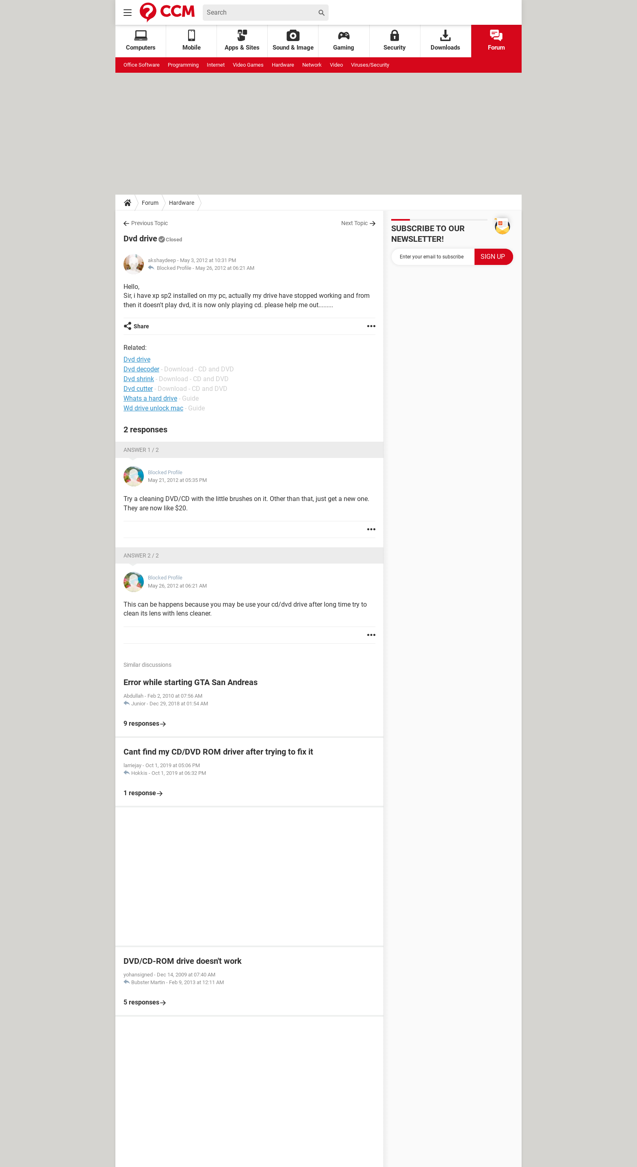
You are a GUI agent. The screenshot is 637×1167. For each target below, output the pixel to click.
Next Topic (354, 223)
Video (336, 65)
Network (312, 65)
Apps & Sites (242, 40)
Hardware (283, 65)
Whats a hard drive (150, 398)
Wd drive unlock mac (153, 408)
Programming (183, 65)
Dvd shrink (139, 379)
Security (395, 40)
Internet (216, 65)
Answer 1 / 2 (141, 450)
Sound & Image (293, 40)
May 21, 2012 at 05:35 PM (177, 480)
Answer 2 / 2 (141, 555)
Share (141, 326)
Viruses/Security (370, 65)
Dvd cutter (138, 389)
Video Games (248, 65)
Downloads (445, 40)
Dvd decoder (141, 369)
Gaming (343, 40)
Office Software (142, 65)
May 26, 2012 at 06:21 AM (224, 268)
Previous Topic (149, 223)
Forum (496, 40)
